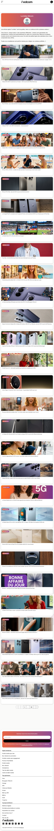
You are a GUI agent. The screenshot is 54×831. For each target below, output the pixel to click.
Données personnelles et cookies (11, 808)
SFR (3, 785)
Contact (4, 815)
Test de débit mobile (7, 770)
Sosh (3, 797)
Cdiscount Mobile (7, 788)
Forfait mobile (6, 763)
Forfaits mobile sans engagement (11, 758)
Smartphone (5, 768)
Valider (27, 741)
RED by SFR (5, 793)
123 (31, 707)
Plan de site (5, 817)
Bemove (22, 827)
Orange (4, 783)
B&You (4, 795)
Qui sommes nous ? (7, 813)
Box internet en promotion (9, 756)
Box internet (5, 765)
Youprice (4, 800)
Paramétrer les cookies (8, 810)
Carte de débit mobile (8, 772)
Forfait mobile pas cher (8, 753)
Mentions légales (6, 805)
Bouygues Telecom (7, 781)
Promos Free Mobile (7, 760)
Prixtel (4, 790)
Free (3, 778)
